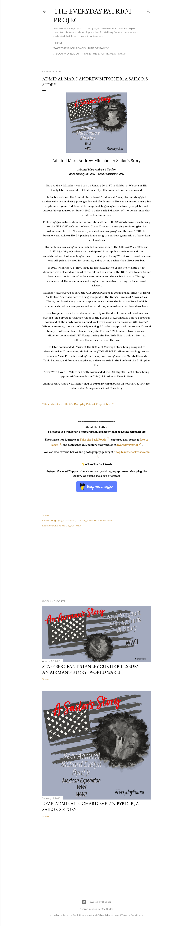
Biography (56, 520)
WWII (110, 520)
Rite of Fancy (98, 48)
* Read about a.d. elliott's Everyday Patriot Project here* (77, 404)
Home (59, 43)
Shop (122, 53)
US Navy (81, 520)
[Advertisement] (96, 564)
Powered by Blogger (96, 902)
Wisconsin (93, 520)
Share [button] (45, 515)
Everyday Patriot (129, 445)
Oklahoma (69, 520)
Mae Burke (107, 909)
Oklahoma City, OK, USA (67, 525)
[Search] (148, 10)
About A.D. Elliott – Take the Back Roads (85, 53)
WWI (103, 520)
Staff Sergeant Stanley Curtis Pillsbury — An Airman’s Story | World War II (93, 669)
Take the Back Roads (70, 48)
